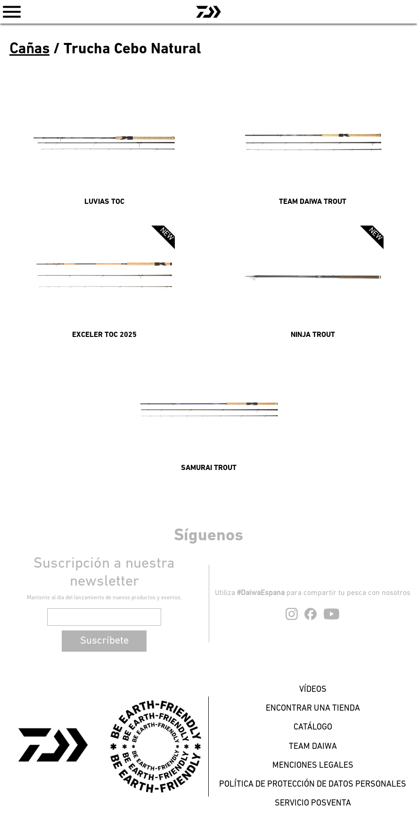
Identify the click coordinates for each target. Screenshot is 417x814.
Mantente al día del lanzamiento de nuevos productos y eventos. (104, 598)
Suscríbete (104, 641)
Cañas (29, 49)
